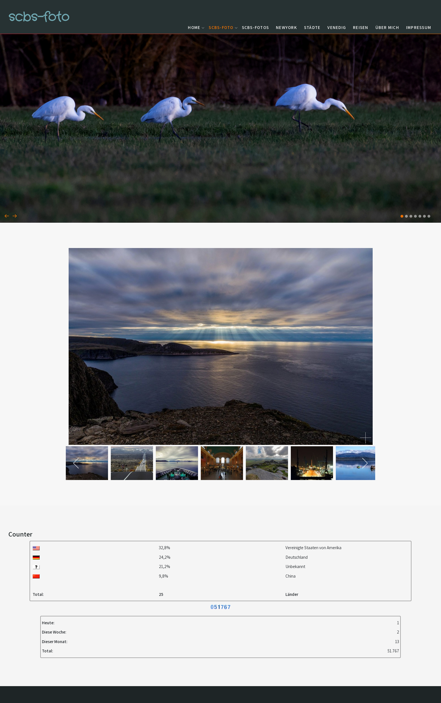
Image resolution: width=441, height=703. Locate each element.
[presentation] (7, 216)
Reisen (360, 27)
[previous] (76, 463)
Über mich (387, 27)
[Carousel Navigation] (220, 216)
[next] (364, 463)
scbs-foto (222, 27)
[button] (401, 216)
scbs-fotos (255, 27)
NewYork (286, 27)
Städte (312, 27)
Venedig (336, 27)
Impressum (418, 27)
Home (195, 27)
